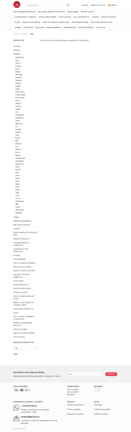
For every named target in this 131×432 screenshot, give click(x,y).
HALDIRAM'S (19, 118)
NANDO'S (18, 149)
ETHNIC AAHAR (20, 95)
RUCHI (17, 181)
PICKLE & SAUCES (65, 17)
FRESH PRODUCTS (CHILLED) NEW (25, 234)
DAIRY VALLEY (20, 92)
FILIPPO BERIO (20, 98)
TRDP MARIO (19, 201)
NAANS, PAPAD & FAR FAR (80, 22)
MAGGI (17, 138)
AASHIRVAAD (19, 57)
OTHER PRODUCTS (70, 27)
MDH (16, 141)
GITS (17, 112)
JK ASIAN (18, 27)
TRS (16, 204)
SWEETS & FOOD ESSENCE (31, 22)
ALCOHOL (17, 46)
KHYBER (18, 132)
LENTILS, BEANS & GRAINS (47, 17)
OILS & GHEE (40, 27)
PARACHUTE (19, 164)
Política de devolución (75, 405)
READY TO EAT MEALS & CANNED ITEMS (56, 22)
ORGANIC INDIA (20, 158)
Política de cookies (101, 414)
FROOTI (17, 100)
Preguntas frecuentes (75, 414)
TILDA (17, 195)
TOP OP (18, 198)
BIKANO (16, 50)
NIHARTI (18, 155)
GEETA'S (18, 106)
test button (100, 27)
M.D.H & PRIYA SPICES (86, 27)
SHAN (17, 187)
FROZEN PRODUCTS (21, 239)
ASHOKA (18, 66)
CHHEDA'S (18, 80)
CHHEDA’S (95, 17)
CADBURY (18, 77)
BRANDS (24, 34)
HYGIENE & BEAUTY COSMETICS (25, 17)
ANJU (17, 60)
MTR (16, 146)
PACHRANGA (19, 161)
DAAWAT (18, 86)
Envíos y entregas (74, 409)
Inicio (15, 34)
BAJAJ (17, 69)
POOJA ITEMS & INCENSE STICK (101, 22)
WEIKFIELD (18, 213)
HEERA (17, 121)
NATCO (17, 152)
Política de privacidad (102, 409)
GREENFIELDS (19, 115)
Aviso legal (98, 405)
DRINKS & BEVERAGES (53, 27)
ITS (16, 126)
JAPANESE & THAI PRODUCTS (20, 250)
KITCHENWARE (19, 259)
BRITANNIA (18, 75)
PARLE (17, 167)
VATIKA (17, 207)
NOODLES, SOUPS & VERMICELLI (21, 276)
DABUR (17, 89)
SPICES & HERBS (72, 11)
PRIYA (17, 172)
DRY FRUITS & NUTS (87, 11)
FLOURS (17, 22)
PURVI (17, 175)
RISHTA (17, 178)
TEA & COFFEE (28, 27)
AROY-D (18, 63)
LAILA (17, 135)
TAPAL (17, 193)
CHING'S (18, 83)
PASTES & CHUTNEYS (109, 17)
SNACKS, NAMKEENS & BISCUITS (24, 11)
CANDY (16, 217)
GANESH (18, 103)
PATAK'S (18, 170)
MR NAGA (18, 144)
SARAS (17, 184)
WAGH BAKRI (19, 210)
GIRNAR (17, 109)
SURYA (17, 190)
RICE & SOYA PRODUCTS (81, 17)
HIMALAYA (18, 123)
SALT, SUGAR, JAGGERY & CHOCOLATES (51, 11)
